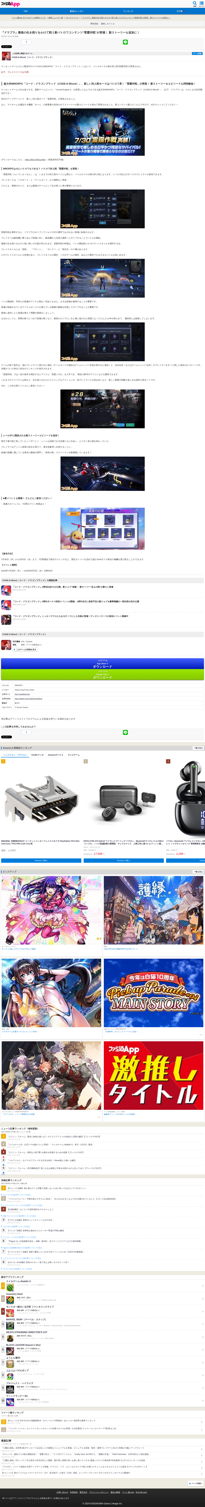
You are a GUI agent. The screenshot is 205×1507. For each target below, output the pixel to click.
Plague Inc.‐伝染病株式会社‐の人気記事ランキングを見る (22, 1248)
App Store (102, 663)
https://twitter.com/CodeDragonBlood (28, 699)
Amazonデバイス (55, 755)
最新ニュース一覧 (55, 18)
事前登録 (94, 24)
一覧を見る (198, 748)
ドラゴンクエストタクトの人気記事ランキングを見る (22, 1258)
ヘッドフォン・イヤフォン (15, 755)
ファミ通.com (128, 1492)
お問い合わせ (62, 1492)
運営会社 (83, 1492)
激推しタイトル (108, 24)
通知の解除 (115, 1492)
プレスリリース (72, 18)
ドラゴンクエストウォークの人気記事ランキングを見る (23, 1205)
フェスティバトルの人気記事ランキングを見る (19, 1237)
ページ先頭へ (197, 1483)
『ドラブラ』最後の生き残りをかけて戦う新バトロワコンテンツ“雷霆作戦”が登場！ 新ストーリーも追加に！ (125, 18)
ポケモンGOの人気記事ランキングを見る (17, 1269)
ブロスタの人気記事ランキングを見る (16, 1226)
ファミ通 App (10, 4)
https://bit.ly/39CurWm (35, 159)
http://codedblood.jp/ (22, 694)
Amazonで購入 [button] (41, 860)
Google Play (102, 674)
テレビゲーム (74, 755)
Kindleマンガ (37, 755)
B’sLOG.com (141, 1492)
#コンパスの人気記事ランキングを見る (16, 1195)
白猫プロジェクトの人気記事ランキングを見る (19, 1216)
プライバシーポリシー (99, 1492)
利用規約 (74, 1492)
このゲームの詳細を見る (26, 649)
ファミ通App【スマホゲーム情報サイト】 (29, 18)
